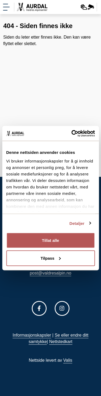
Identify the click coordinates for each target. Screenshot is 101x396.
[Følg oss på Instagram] (62, 308)
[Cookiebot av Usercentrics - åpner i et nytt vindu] (72, 133)
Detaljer (77, 223)
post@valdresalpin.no (50, 273)
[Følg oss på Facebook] (39, 308)
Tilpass (51, 258)
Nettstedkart (60, 341)
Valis (67, 360)
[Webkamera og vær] (87, 7)
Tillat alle (50, 240)
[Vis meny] (6, 7)
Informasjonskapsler (32, 335)
